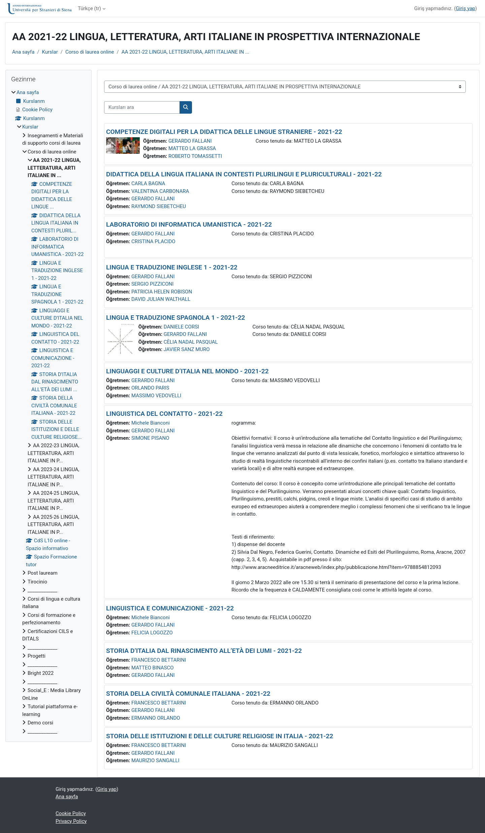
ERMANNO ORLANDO (155, 718)
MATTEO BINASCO (152, 668)
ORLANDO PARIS (150, 388)
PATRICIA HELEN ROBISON (161, 292)
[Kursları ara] (142, 107)
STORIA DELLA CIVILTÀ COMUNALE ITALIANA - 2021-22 (188, 693)
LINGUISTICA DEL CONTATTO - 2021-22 (164, 414)
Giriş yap (465, 8)
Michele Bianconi (150, 423)
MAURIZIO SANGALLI (155, 760)
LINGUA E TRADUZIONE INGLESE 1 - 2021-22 (171, 267)
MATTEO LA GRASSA (192, 148)
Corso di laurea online (89, 52)
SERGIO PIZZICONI (152, 284)
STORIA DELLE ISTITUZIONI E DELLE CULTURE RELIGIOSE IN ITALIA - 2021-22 (219, 736)
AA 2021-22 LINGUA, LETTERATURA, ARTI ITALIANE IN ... (185, 52)
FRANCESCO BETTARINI (158, 660)
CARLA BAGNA (148, 183)
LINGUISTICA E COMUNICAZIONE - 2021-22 (170, 608)
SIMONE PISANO (150, 438)
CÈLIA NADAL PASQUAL (191, 342)
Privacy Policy (71, 821)
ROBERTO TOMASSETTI (195, 156)
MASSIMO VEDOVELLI (156, 396)
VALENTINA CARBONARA (160, 191)
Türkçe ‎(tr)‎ (89, 8)
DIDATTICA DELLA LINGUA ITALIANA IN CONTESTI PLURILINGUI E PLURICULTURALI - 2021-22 (244, 174)
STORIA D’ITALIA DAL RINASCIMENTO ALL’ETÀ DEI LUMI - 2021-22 (204, 651)
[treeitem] (48, 412)
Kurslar (50, 52)
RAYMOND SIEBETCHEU (158, 206)
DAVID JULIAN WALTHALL (160, 299)
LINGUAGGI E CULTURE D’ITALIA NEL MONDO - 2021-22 (187, 371)
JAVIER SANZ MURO (187, 349)
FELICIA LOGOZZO (152, 633)
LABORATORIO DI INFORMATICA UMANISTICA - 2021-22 (189, 224)
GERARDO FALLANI (190, 141)
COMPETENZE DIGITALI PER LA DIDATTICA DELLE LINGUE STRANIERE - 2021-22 (224, 132)
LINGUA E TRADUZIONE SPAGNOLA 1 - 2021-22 (175, 317)
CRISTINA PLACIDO (153, 241)
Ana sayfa (23, 52)
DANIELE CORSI (181, 327)
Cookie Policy (71, 813)
